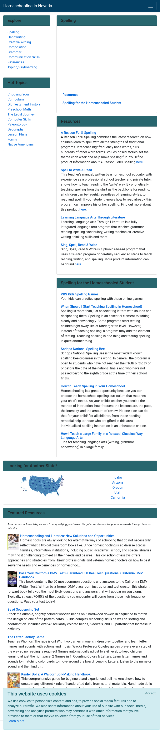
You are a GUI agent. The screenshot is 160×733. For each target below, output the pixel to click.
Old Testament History (24, 104)
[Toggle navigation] (151, 6)
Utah (117, 493)
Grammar (14, 52)
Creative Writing (19, 42)
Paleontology (17, 124)
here (139, 162)
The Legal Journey (21, 114)
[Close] (150, 693)
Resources (70, 95)
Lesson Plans (17, 134)
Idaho (118, 477)
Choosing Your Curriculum (18, 96)
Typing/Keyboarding (22, 67)
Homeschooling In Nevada (27, 5)
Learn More (16, 721)
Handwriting (16, 37)
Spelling (13, 32)
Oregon (117, 488)
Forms (12, 139)
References (16, 62)
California (118, 498)
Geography (16, 129)
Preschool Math (19, 109)
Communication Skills (24, 57)
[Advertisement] (106, 60)
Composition (17, 47)
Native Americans (21, 144)
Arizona (117, 482)
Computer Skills (19, 119)
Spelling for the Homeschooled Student (91, 103)
